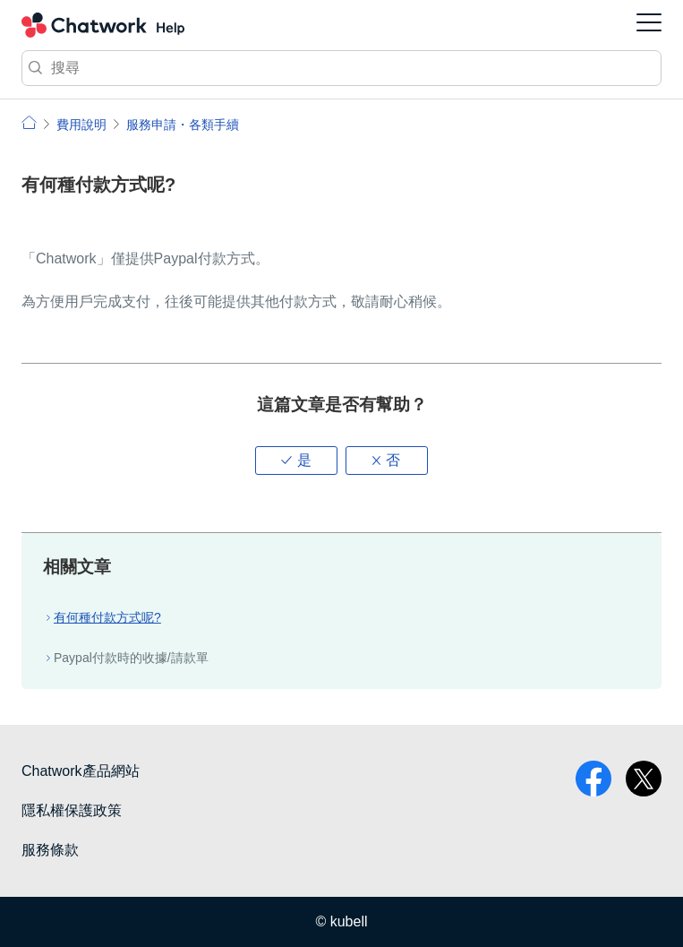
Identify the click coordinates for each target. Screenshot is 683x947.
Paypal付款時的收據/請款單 (131, 657)
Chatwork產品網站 (80, 771)
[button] (296, 460)
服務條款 (50, 849)
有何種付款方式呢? (107, 617)
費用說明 (81, 124)
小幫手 (29, 122)
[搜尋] (341, 68)
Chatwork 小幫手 (102, 25)
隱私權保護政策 (71, 810)
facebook (593, 778)
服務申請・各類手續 (182, 124)
